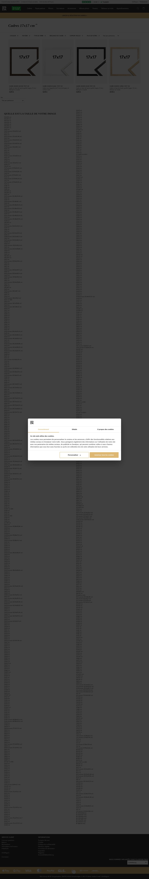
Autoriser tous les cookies (104, 455)
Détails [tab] (74, 429)
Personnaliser (74, 455)
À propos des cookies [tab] (105, 429)
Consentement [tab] (43, 429)
